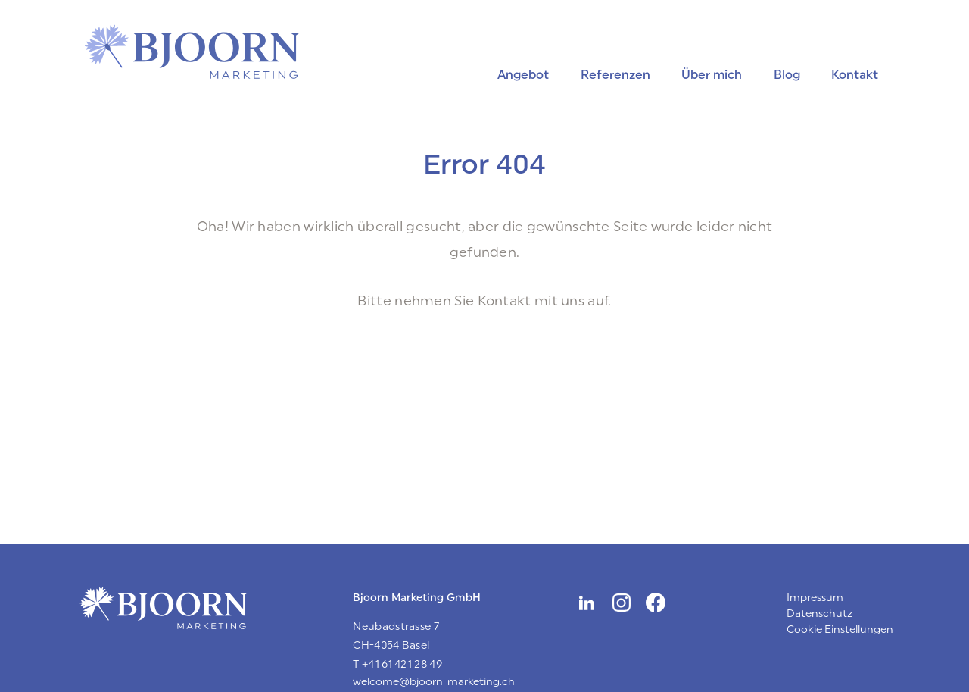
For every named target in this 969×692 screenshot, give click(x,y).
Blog (787, 74)
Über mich (711, 74)
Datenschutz (819, 613)
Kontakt (854, 74)
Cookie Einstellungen (840, 629)
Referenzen (615, 74)
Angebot (523, 74)
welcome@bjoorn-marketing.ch (434, 681)
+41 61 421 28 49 (402, 664)
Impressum (815, 597)
